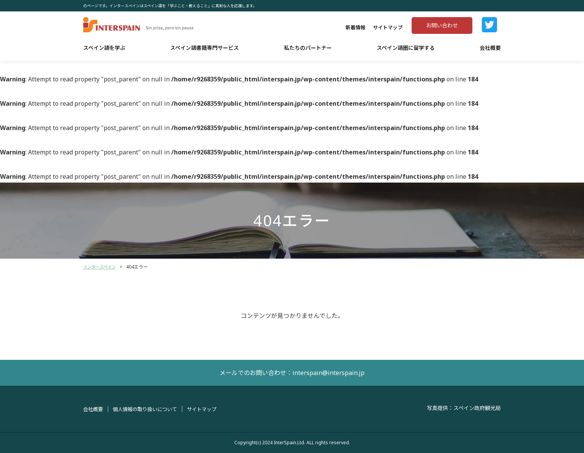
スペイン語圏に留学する (406, 47)
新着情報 (355, 27)
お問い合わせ (442, 25)
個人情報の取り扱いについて (148, 409)
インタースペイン (101, 267)
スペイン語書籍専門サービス (204, 47)
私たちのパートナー (308, 47)
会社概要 (490, 47)
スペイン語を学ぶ (104, 47)
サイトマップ (387, 27)
